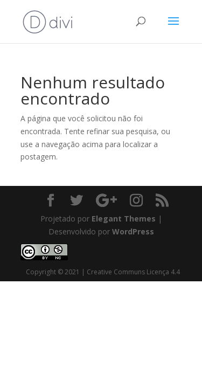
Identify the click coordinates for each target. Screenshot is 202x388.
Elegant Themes (124, 218)
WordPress (133, 231)
